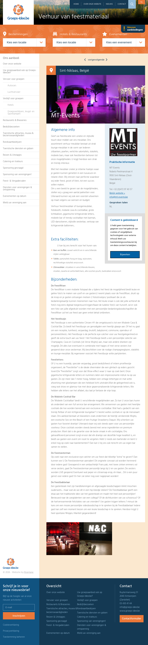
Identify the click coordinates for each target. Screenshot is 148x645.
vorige (89, 60)
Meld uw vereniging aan (14, 203)
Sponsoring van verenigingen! (17, 174)
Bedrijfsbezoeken (11, 127)
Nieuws (109, 4)
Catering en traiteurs (13, 161)
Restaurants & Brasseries (15, 120)
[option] (62, 538)
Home (76, 4)
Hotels (11, 105)
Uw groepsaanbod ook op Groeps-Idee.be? (19, 71)
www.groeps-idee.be (130, 611)
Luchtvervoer (14, 92)
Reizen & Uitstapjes (12, 155)
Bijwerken (125, 254)
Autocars (12, 85)
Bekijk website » (117, 193)
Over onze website (92, 4)
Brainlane (28, 572)
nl (141, 2)
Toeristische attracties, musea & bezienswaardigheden (18, 134)
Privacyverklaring (11, 631)
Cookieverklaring (11, 625)
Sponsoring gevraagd (13, 168)
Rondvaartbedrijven (12, 142)
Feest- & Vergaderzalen (14, 181)
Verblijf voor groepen (13, 98)
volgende (102, 60)
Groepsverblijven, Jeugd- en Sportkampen (21, 113)
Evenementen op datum (14, 196)
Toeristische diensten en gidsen (18, 148)
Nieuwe (133, 29)
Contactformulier (131, 619)
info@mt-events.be (118, 197)
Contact (122, 4)
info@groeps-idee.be (130, 607)
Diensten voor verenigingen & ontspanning (17, 189)
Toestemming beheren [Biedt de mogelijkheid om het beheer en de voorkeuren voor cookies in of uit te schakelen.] (14, 637)
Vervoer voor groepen (13, 79)
